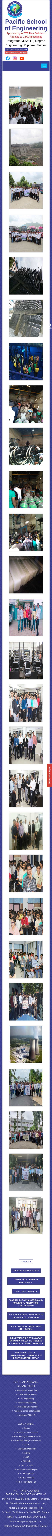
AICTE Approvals (27, 1473)
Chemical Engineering (27, 1394)
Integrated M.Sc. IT (27, 1415)
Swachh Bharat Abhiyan (27, 1469)
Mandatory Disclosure (27, 1449)
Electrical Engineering (27, 1403)
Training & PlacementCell (27, 1432)
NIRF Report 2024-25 (27, 1482)
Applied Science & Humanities (27, 1411)
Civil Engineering (27, 1398)
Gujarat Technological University (27, 1440)
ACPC (27, 1445)
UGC (27, 1457)
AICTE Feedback (27, 1478)
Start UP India (27, 1465)
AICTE (27, 1453)
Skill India (27, 1461)
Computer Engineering (27, 1390)
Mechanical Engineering (27, 1407)
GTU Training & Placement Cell (27, 1436)
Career (27, 1428)
